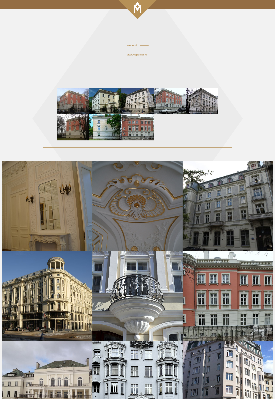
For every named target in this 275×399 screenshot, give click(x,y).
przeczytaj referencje (137, 54)
